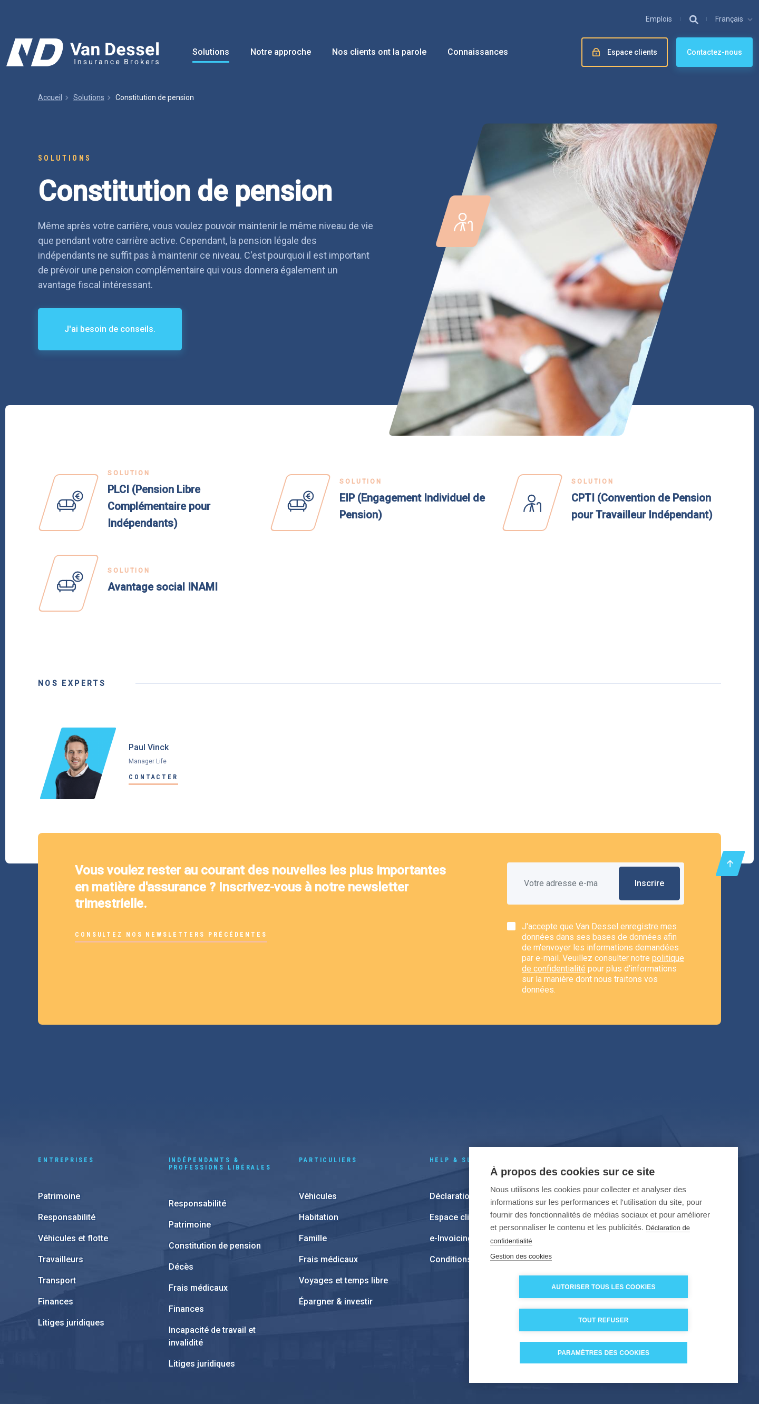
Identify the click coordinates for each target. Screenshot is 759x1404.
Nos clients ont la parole (379, 52)
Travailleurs (60, 1189)
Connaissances (477, 52)
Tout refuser (664, 1320)
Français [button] (729, 19)
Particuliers (328, 1089)
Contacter (153, 777)
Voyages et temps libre (343, 1210)
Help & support (464, 1089)
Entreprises (66, 1089)
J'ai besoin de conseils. (109, 329)
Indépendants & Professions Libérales (220, 1093)
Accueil (50, 97)
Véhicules (318, 1126)
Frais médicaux (198, 1217)
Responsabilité (66, 1147)
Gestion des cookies (521, 1289)
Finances (55, 1231)
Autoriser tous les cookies (548, 1320)
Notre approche (280, 52)
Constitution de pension (215, 1175)
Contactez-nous (714, 52)
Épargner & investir (336, 1231)
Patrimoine (59, 1126)
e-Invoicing (451, 1168)
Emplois (659, 19)
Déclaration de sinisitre (474, 1126)
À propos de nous (625, 1176)
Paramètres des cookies (382, 1339)
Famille (313, 1168)
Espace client (455, 1147)
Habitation (318, 1147)
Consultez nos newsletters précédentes (171, 934)
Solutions (210, 52)
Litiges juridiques (71, 1252)
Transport (57, 1210)
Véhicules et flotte (73, 1168)
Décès (181, 1196)
